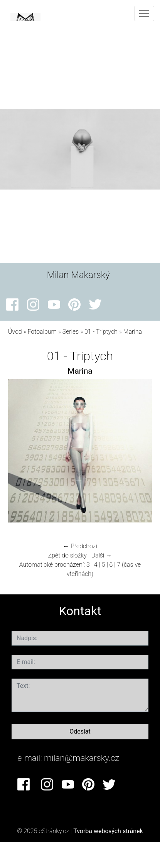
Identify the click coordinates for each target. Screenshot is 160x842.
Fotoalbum (41, 331)
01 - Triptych (101, 331)
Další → (101, 555)
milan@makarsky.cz (81, 758)
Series (70, 331)
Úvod (15, 331)
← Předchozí (80, 546)
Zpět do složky (67, 555)
